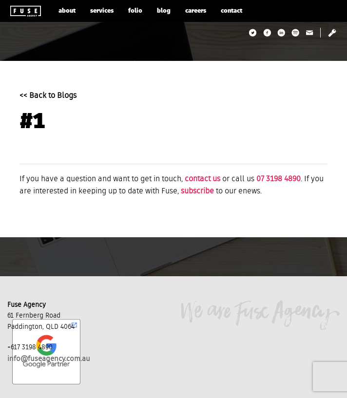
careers (195, 11)
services (102, 11)
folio (135, 11)
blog (164, 11)
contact (231, 11)
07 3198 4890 (278, 179)
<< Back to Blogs (48, 96)
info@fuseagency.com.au (48, 358)
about (67, 11)
